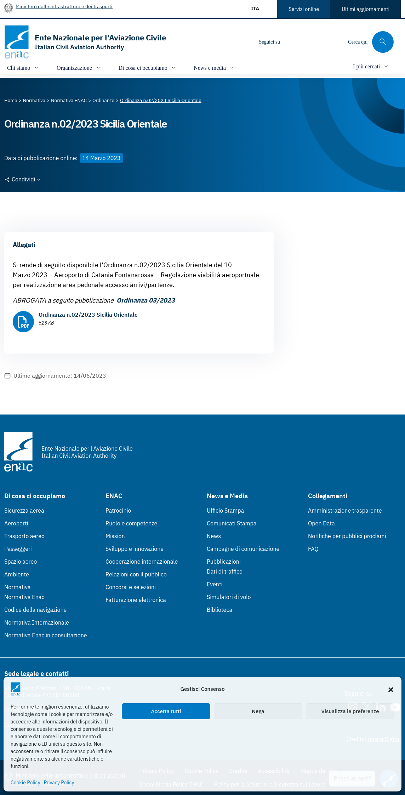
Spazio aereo (20, 561)
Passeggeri (18, 548)
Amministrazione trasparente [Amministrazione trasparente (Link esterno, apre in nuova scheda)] (345, 510)
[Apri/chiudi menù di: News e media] (214, 67)
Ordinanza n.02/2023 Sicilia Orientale (88, 314)
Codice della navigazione (35, 609)
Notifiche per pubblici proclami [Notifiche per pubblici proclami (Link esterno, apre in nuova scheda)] (347, 536)
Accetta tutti (166, 711)
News (214, 536)
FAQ (313, 548)
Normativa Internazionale (36, 622)
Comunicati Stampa (231, 523)
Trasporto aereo (24, 536)
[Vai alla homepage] (85, 42)
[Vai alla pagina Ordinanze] (103, 100)
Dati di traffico (225, 571)
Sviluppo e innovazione (134, 548)
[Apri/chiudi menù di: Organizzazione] (79, 67)
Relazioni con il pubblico (136, 574)
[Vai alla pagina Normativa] (34, 100)
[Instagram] (291, 41)
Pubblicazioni (224, 561)
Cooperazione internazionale (141, 561)
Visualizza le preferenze (350, 711)
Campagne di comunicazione (243, 548)
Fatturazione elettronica (135, 599)
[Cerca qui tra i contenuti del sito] (371, 42)
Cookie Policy (25, 782)
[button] (390, 689)
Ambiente (16, 574)
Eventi (215, 584)
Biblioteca (219, 609)
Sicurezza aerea (24, 510)
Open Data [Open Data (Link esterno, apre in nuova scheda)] (321, 523)
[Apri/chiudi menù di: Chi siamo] (23, 67)
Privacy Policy (59, 782)
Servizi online (304, 9)
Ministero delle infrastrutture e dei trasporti (64, 6)
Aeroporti (16, 523)
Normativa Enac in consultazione (45, 635)
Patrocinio (118, 510)
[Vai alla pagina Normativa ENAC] (69, 100)
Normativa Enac (24, 597)
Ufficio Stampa (225, 510)
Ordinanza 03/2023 (145, 300)
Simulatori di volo (229, 597)
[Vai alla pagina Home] (10, 100)
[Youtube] (334, 41)
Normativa (17, 587)
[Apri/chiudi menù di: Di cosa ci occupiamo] (148, 67)
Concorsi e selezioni (130, 587)
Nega (258, 711)
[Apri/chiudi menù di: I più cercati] (371, 66)
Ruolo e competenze (131, 523)
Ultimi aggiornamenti (365, 9)
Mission (115, 536)
